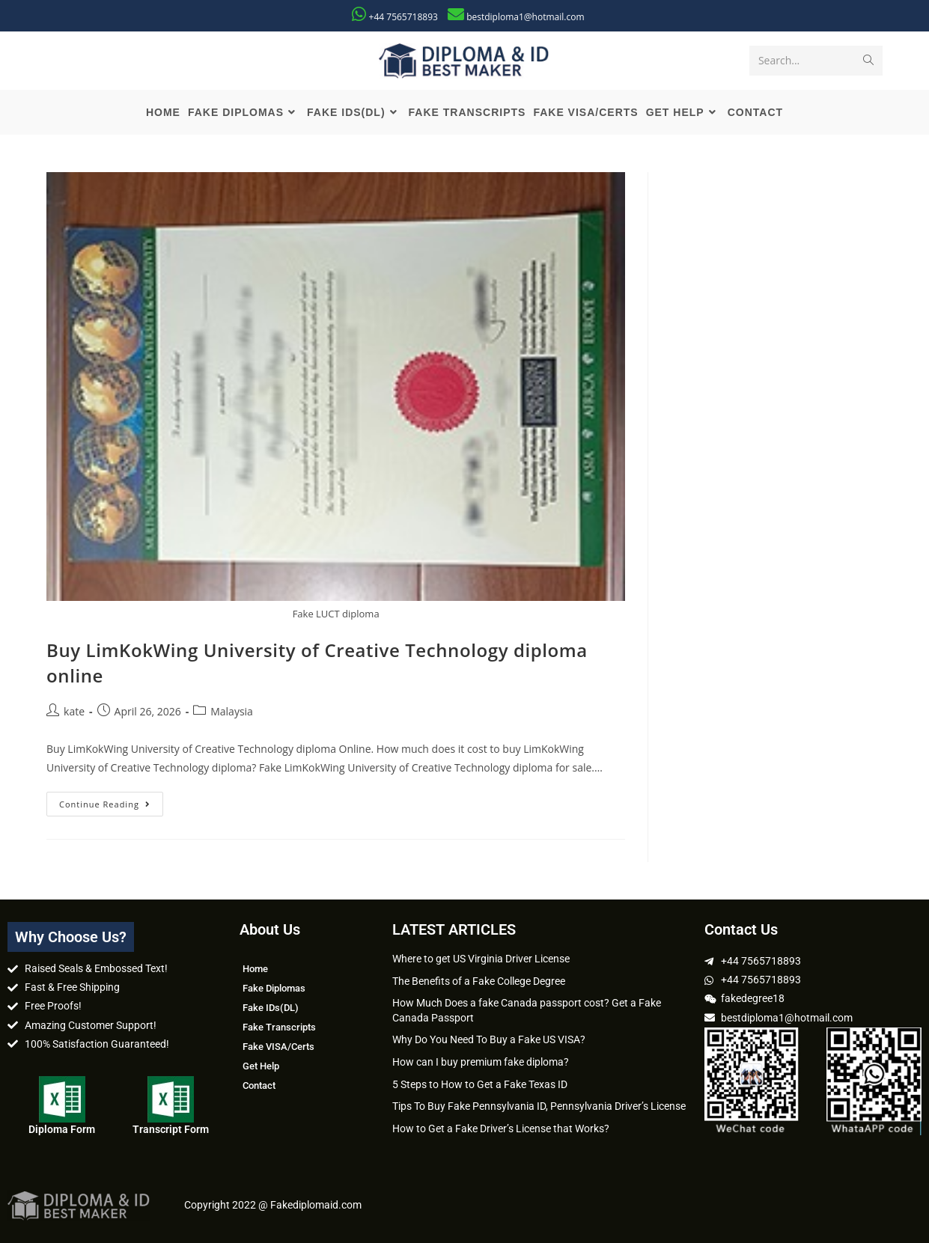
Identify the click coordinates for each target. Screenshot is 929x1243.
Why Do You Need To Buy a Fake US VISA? (488, 1039)
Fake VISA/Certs (278, 1046)
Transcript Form (171, 1129)
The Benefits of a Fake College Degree (478, 981)
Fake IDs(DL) (271, 1007)
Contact (259, 1085)
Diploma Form (61, 1129)
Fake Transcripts (279, 1027)
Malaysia (231, 711)
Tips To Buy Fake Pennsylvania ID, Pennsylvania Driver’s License (539, 1106)
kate (74, 711)
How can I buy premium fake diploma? (480, 1062)
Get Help (261, 1066)
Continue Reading (111, 801)
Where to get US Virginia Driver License (481, 959)
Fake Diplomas (274, 988)
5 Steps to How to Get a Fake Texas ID (479, 1084)
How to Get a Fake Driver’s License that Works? (500, 1128)
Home (255, 968)
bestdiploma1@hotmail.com (525, 16)
